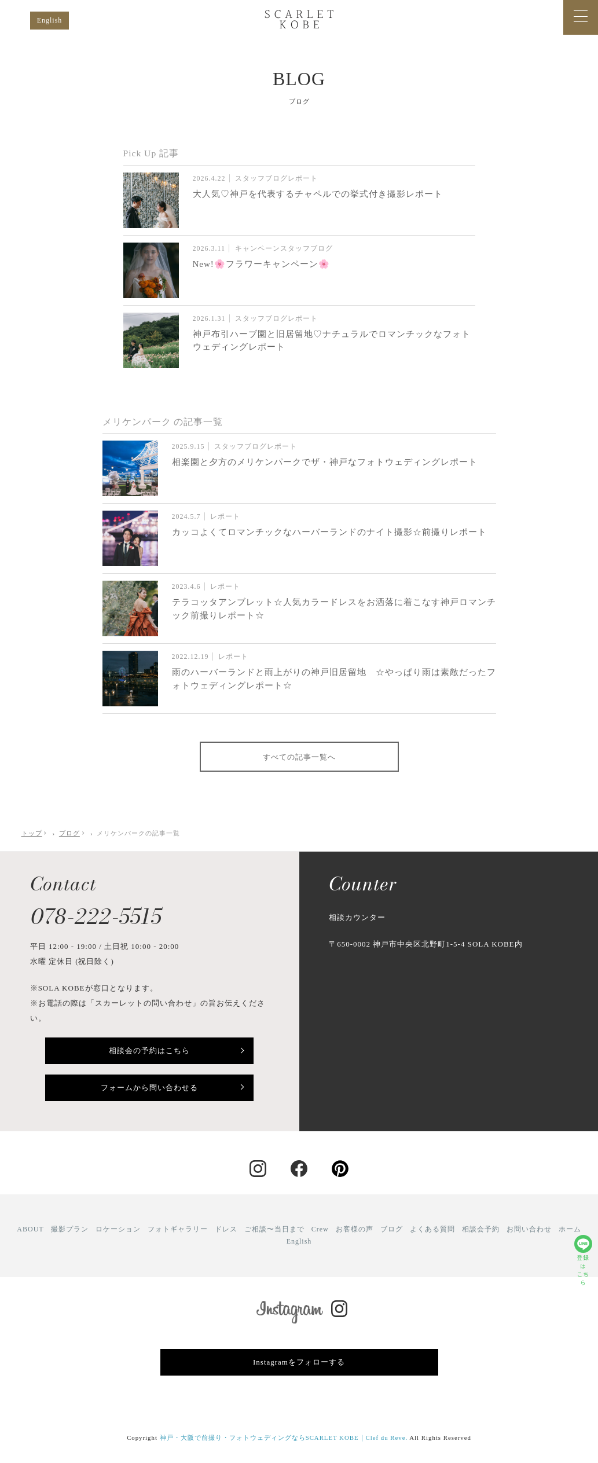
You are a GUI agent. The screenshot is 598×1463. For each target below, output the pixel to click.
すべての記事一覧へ (299, 757)
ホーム (570, 1229)
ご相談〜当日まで (274, 1229)
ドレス (226, 1229)
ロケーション (118, 1229)
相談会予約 (481, 1229)
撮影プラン (70, 1229)
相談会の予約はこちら (149, 1050)
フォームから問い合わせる (149, 1087)
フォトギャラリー (178, 1229)
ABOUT (30, 1229)
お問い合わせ (529, 1229)
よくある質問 (432, 1229)
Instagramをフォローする (299, 1362)
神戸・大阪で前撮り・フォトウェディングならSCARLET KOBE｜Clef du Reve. (284, 1437)
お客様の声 (354, 1229)
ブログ (391, 1229)
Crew (320, 1229)
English (50, 20)
